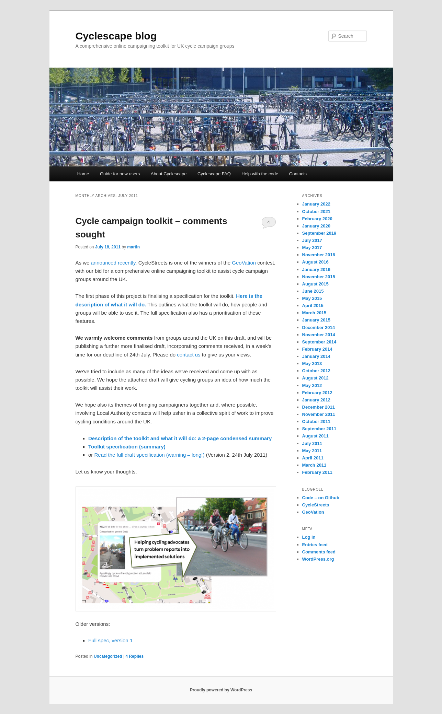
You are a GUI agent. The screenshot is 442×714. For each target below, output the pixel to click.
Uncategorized (108, 656)
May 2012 (312, 385)
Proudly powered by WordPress (221, 690)
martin (133, 247)
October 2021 (316, 211)
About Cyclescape (169, 173)
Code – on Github (320, 497)
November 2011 (318, 414)
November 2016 (318, 254)
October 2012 (316, 370)
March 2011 (314, 465)
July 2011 (312, 443)
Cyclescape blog (116, 36)
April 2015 (313, 305)
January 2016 (316, 269)
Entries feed (315, 544)
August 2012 (315, 378)
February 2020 (317, 218)
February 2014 (317, 349)
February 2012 (317, 392)
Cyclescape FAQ (214, 173)
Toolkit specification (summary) (127, 446)
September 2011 (319, 428)
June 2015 (313, 291)
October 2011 (316, 421)
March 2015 (314, 312)
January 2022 (316, 204)
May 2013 (312, 363)
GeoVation (244, 263)
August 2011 (315, 435)
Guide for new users (120, 173)
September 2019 (319, 233)
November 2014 (318, 334)
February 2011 (317, 472)
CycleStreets (315, 504)
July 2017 (312, 240)
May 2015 (312, 298)
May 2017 (312, 247)
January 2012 (316, 399)
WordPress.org (318, 559)
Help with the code (259, 173)
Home (83, 173)
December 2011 (318, 407)
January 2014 (316, 356)
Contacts (298, 173)
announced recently (113, 263)
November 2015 (318, 276)
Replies (134, 656)
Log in (309, 537)
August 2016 (315, 262)
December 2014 (318, 327)
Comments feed (319, 551)
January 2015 (316, 320)
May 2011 (312, 450)
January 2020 (316, 226)
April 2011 (313, 457)
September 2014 (319, 341)
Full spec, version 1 (110, 640)
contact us (188, 355)
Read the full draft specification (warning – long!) (149, 455)
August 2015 (315, 283)
